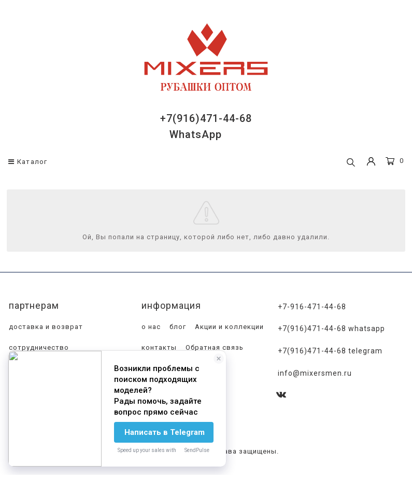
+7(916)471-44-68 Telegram (330, 351)
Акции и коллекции (228, 327)
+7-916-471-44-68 (312, 307)
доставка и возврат (45, 327)
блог (176, 327)
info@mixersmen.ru (315, 373)
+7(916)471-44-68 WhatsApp (331, 328)
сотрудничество (38, 347)
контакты (158, 347)
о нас (150, 327)
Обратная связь (213, 347)
